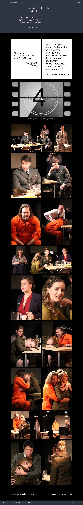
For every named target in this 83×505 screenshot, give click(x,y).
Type (28, 26)
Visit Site (38, 27)
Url (37, 26)
